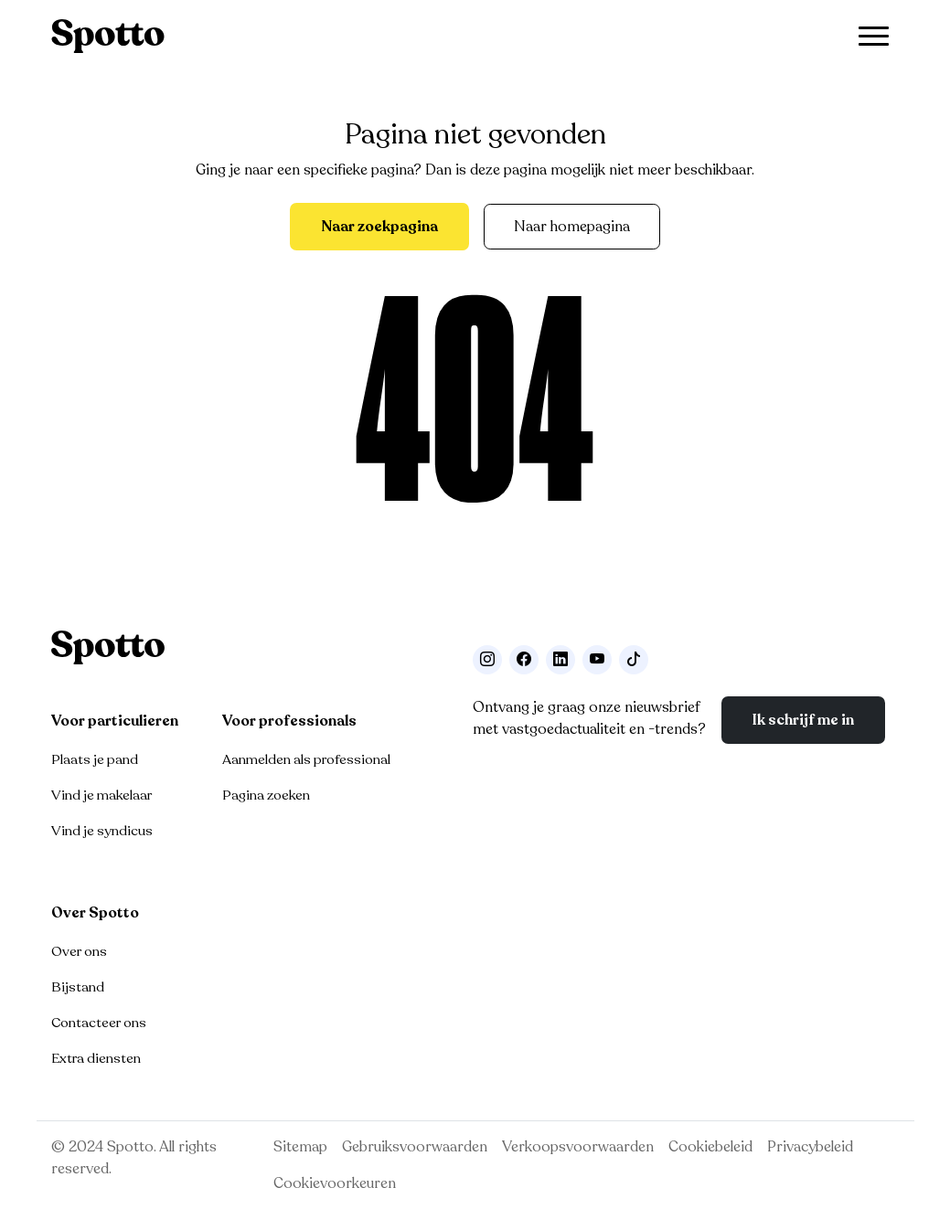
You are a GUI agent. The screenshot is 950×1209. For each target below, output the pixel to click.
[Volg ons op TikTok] (633, 659)
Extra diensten (96, 1058)
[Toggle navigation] (874, 36)
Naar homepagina (572, 227)
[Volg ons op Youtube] (597, 659)
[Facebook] (524, 659)
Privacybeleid (810, 1147)
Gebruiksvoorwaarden (414, 1147)
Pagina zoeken (266, 795)
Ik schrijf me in (803, 720)
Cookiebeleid (710, 1147)
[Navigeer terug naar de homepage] (108, 36)
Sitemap (300, 1147)
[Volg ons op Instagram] (487, 659)
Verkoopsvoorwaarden (578, 1147)
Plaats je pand (94, 759)
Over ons (79, 951)
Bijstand (77, 987)
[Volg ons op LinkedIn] (560, 659)
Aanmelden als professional (306, 759)
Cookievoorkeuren (334, 1183)
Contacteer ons (98, 1022)
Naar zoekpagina (379, 227)
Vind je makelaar (101, 795)
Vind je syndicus (102, 831)
